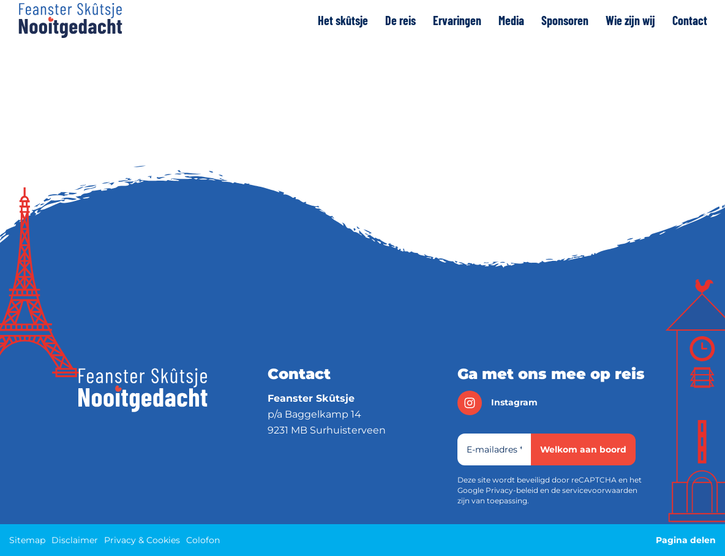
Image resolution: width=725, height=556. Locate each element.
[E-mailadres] (494, 449)
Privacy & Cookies (142, 540)
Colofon (203, 540)
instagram (497, 403)
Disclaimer (74, 540)
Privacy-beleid (512, 490)
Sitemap (27, 540)
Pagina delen (686, 540)
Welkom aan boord (583, 449)
